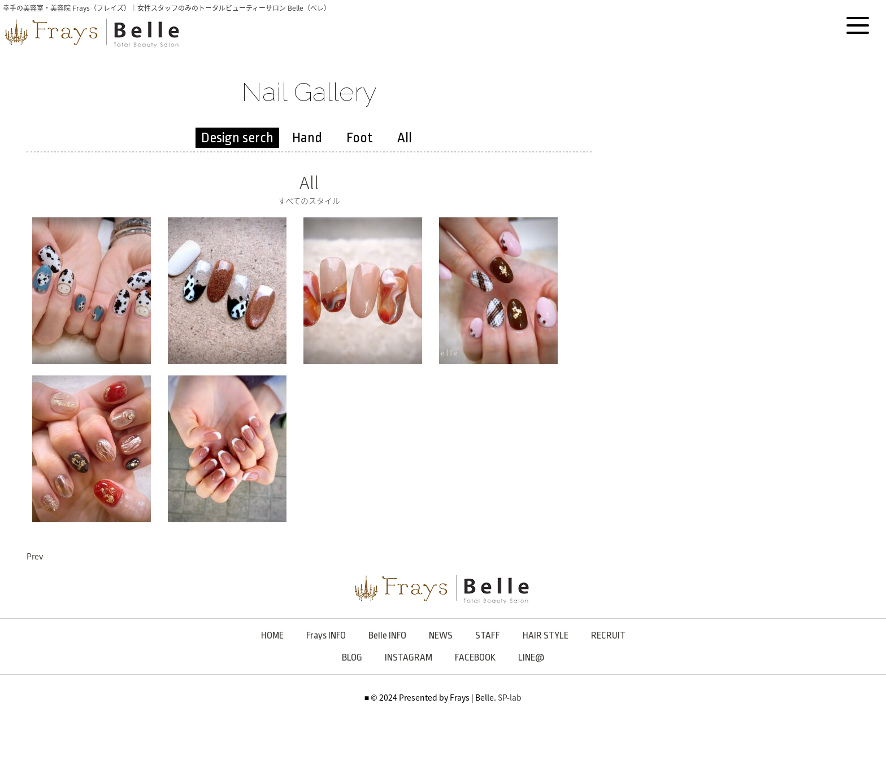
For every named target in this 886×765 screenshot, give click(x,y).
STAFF (487, 635)
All (404, 138)
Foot (359, 138)
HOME (272, 635)
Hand (307, 138)
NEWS (441, 635)
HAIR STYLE (545, 635)
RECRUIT (608, 635)
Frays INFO (326, 635)
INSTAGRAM (408, 657)
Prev (35, 556)
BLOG (352, 657)
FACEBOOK (475, 657)
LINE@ (531, 657)
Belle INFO (387, 635)
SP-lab (510, 697)
